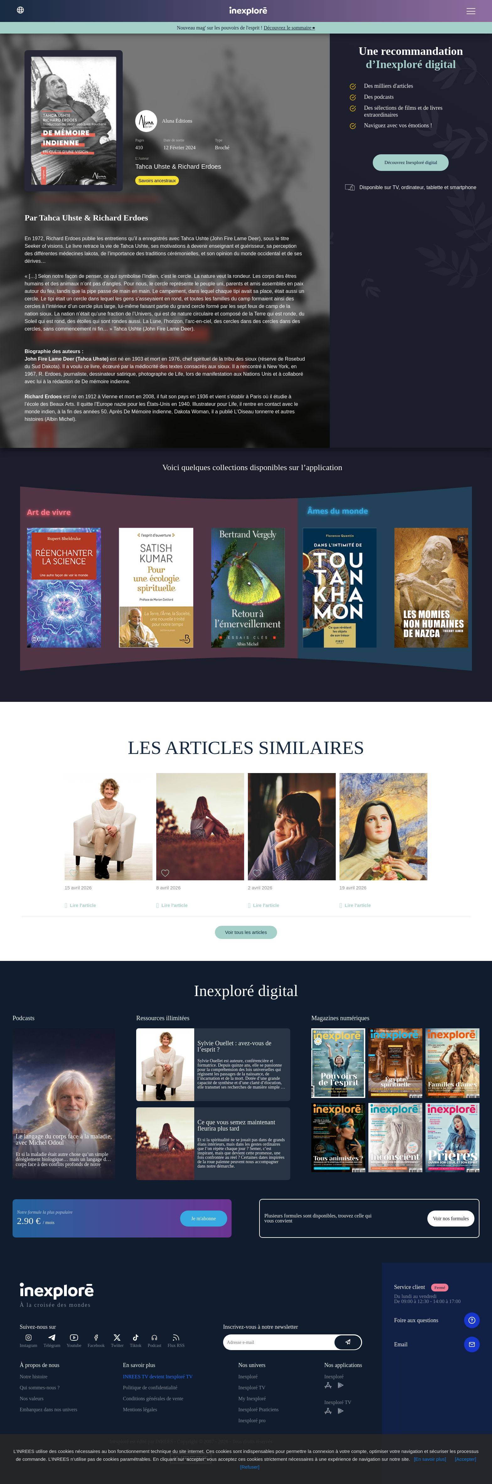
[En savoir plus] (430, 1459)
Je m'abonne (203, 1218)
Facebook (96, 1341)
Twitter (117, 1341)
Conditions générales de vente (153, 1398)
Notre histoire (33, 1376)
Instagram (28, 1341)
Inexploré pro (252, 1420)
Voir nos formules (451, 1218)
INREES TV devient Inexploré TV (158, 1376)
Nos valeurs (32, 1398)
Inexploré (248, 1376)
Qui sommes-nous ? (40, 1387)
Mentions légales (140, 1409)
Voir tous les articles (246, 932)
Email (437, 1344)
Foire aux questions (437, 1320)
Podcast (155, 1341)
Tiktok (136, 1341)
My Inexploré (252, 1398)
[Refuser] (249, 1467)
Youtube (74, 1341)
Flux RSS (176, 1341)
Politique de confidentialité (150, 1387)
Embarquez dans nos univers (49, 1409)
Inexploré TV (251, 1387)
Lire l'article (83, 905)
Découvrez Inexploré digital (410, 162)
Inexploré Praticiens (258, 1409)
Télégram (52, 1341)
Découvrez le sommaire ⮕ (289, 27)
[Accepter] (465, 1459)
